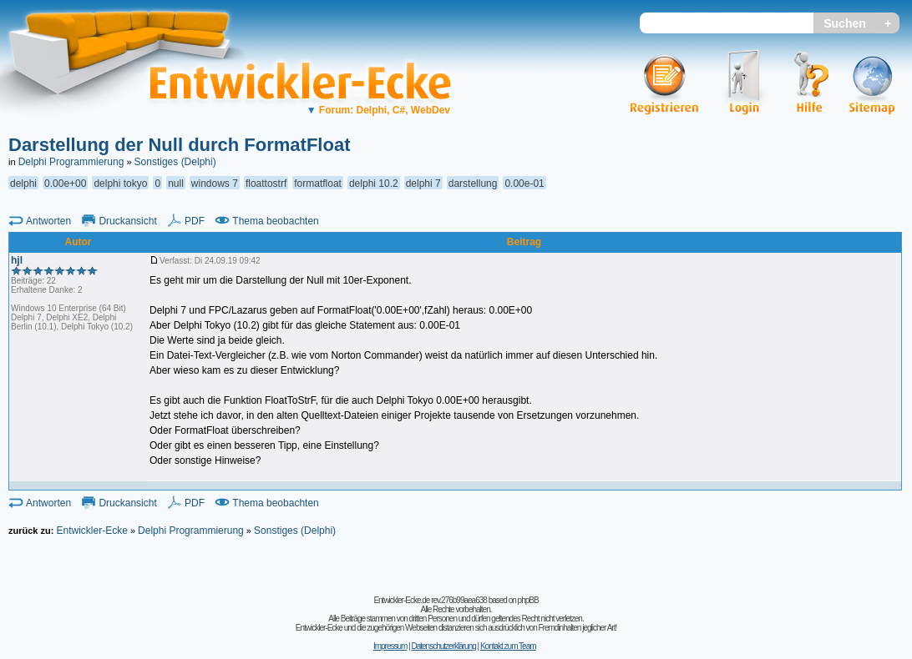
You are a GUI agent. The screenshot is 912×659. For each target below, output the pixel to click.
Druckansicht (127, 221)
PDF (195, 221)
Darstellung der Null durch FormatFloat (179, 144)
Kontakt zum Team (508, 646)
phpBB (528, 600)
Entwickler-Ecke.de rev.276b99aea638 (429, 600)
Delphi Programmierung (71, 162)
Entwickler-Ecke (91, 530)
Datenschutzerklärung (443, 646)
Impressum (390, 646)
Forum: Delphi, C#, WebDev (378, 110)
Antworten (48, 221)
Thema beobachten (275, 221)
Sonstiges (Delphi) (175, 162)
